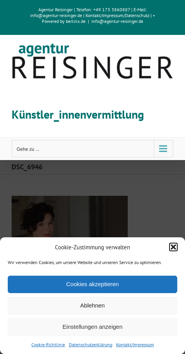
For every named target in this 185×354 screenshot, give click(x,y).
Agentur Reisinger (55, 9)
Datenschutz (137, 15)
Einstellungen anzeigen (92, 326)
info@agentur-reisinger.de (56, 15)
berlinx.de (75, 21)
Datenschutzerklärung (90, 344)
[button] (173, 247)
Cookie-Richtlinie (48, 344)
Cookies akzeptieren (92, 284)
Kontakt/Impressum (135, 344)
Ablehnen (92, 305)
